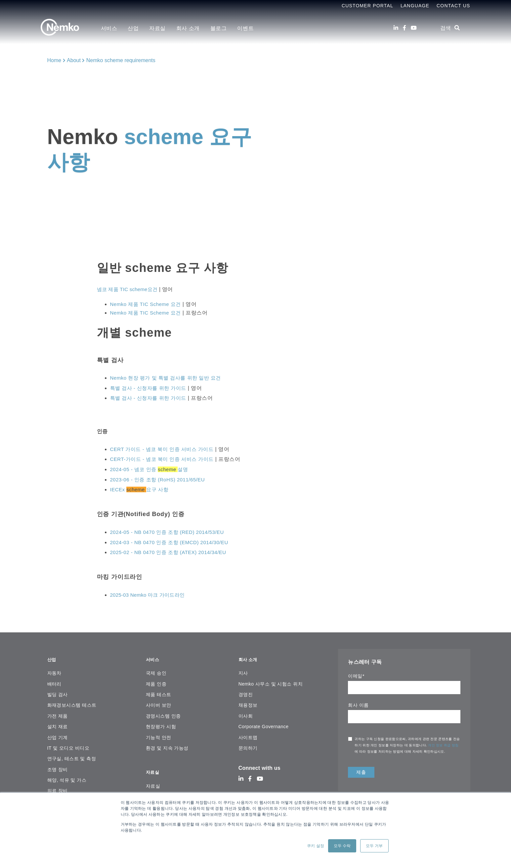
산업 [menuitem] (133, 28)
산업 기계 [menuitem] (57, 733)
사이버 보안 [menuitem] (158, 701)
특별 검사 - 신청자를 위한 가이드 (150, 388)
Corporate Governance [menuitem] (263, 723)
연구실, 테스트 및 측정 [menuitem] (71, 755)
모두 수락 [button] (342, 845)
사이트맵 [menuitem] (248, 733)
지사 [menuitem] (243, 669)
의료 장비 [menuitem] (57, 787)
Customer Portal (367, 5)
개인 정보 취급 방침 (443, 745)
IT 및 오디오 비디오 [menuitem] (68, 744)
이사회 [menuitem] (245, 712)
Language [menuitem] (415, 5)
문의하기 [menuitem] (248, 744)
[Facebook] (404, 28)
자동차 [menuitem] (54, 669)
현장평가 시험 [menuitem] (161, 723)
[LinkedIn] (396, 28)
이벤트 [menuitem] (245, 28)
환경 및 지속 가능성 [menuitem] (167, 744)
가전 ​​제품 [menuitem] (57, 712)
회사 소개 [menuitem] (188, 28)
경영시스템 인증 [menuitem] (163, 712)
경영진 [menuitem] (245, 690)
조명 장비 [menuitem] (57, 765)
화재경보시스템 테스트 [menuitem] (72, 701)
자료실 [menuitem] (157, 28)
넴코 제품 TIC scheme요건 (129, 289)
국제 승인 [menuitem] (156, 669)
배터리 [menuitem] (54, 680)
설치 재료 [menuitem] (57, 723)
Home (54, 60)
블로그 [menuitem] (218, 28)
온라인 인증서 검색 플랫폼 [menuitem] (174, 789)
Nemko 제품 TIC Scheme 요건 (148, 304)
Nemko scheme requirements (120, 60)
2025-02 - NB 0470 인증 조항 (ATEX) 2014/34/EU (172, 552)
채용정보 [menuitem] (248, 701)
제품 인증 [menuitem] (156, 680)
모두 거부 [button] (374, 845)
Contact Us (453, 5)
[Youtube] (414, 28)
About (74, 60)
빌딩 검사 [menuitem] (57, 690)
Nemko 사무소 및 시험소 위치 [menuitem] (270, 680)
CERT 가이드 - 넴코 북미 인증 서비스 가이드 (165, 449)
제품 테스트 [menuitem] (158, 690)
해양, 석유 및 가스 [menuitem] (67, 776)
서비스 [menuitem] (109, 28)
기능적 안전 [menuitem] (158, 733)
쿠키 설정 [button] (315, 845)
